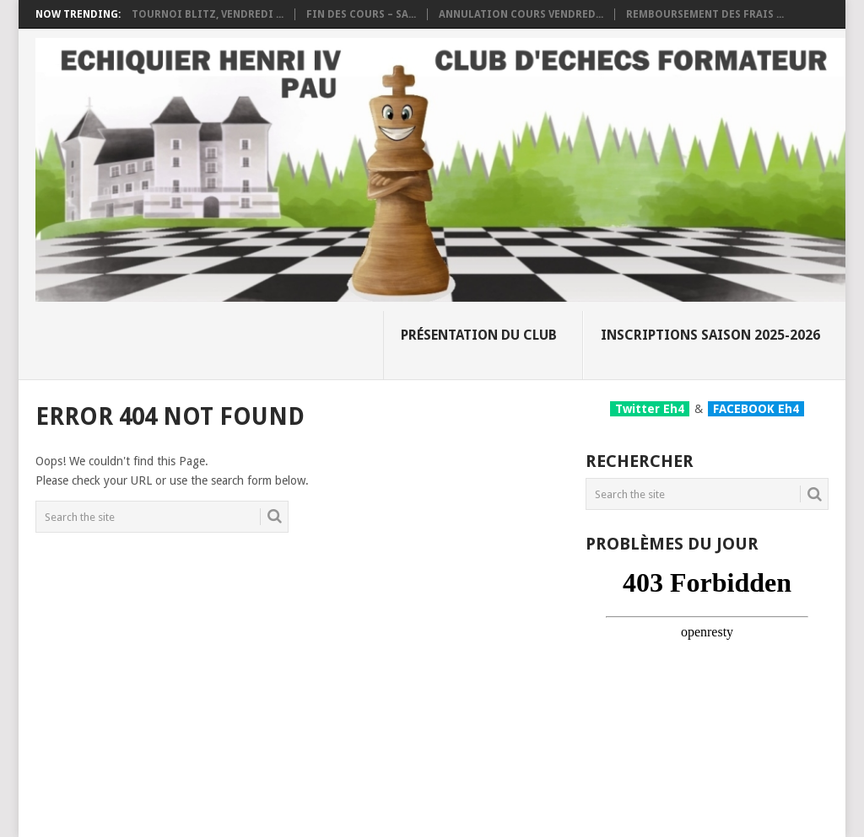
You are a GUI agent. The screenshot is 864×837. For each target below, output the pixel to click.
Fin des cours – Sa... (361, 14)
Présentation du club (479, 335)
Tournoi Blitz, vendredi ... (208, 14)
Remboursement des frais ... (705, 14)
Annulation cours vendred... (521, 14)
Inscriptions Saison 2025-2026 (710, 335)
